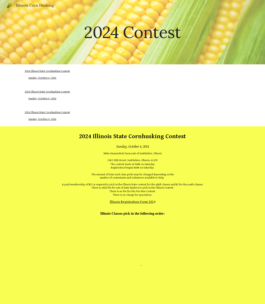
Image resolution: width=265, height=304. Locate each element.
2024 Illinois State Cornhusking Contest (47, 71)
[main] (132, 32)
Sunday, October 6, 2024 (42, 78)
